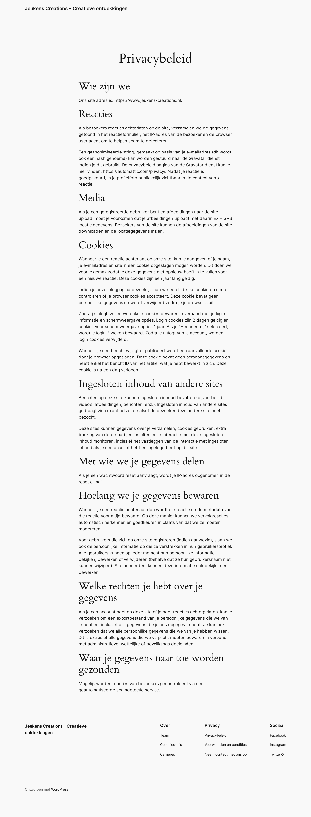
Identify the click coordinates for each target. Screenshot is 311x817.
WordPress (59, 789)
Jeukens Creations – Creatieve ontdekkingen (76, 8)
